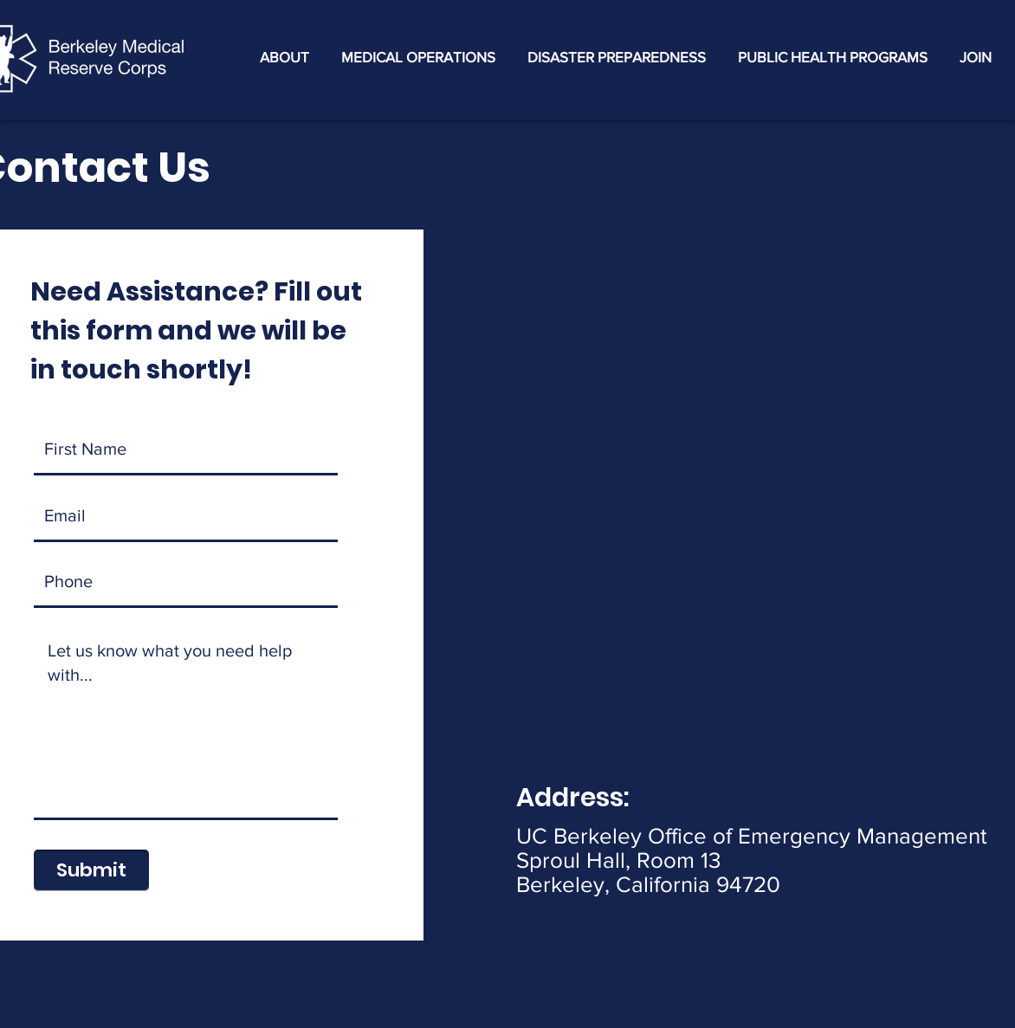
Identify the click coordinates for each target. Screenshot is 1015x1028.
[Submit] (91, 870)
